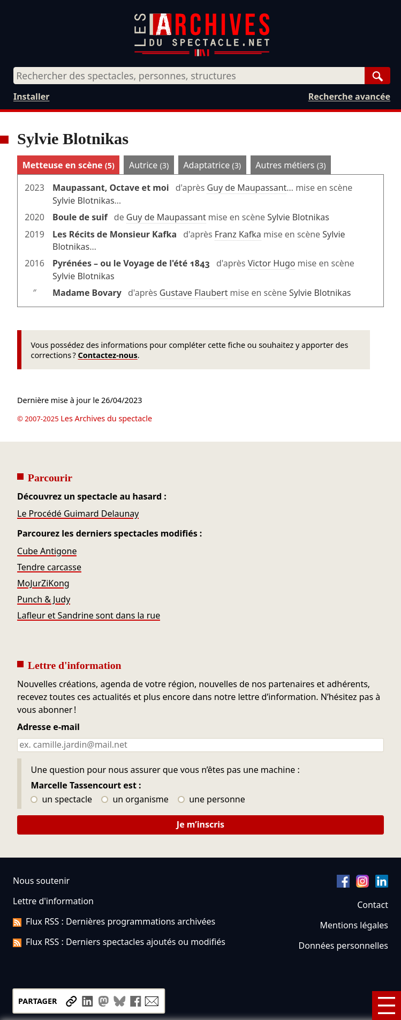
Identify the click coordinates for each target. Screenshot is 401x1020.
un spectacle (61, 800)
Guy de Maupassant (246, 187)
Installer (31, 96)
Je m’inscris (200, 824)
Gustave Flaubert (194, 293)
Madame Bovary (87, 293)
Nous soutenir (41, 881)
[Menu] (386, 1005)
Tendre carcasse (49, 567)
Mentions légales (354, 925)
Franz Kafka (238, 234)
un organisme (134, 800)
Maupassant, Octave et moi (110, 187)
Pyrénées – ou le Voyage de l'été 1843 (131, 263)
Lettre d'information (53, 901)
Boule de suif (80, 217)
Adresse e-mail (48, 727)
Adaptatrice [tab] (212, 165)
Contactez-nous (107, 355)
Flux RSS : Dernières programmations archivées (114, 921)
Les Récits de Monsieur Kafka (114, 234)
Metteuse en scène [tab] (68, 165)
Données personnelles (343, 945)
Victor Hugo (272, 263)
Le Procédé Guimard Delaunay (78, 513)
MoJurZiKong (43, 583)
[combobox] (189, 75)
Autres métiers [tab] (290, 165)
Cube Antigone (47, 551)
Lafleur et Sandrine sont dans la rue (88, 615)
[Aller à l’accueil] (201, 53)
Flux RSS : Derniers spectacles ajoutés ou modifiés (119, 942)
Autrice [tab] (149, 165)
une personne (211, 800)
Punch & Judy (43, 599)
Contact (372, 905)
